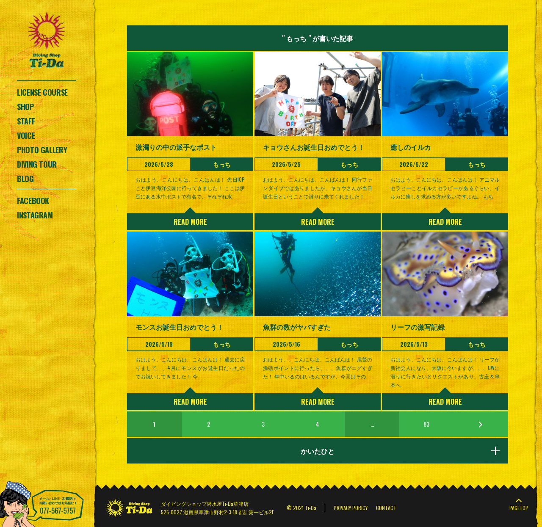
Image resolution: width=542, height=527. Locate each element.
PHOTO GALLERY (42, 150)
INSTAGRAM (35, 215)
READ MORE (190, 222)
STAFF (26, 121)
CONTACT (386, 507)
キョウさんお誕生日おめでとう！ (314, 147)
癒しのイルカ (410, 147)
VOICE (26, 135)
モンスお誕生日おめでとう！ (180, 327)
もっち (222, 164)
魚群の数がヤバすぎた (297, 327)
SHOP (25, 106)
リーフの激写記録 (417, 327)
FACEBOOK (33, 200)
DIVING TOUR (37, 164)
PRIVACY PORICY (351, 507)
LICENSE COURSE (42, 92)
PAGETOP (518, 507)
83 (426, 423)
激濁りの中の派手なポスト (176, 147)
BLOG (25, 178)
